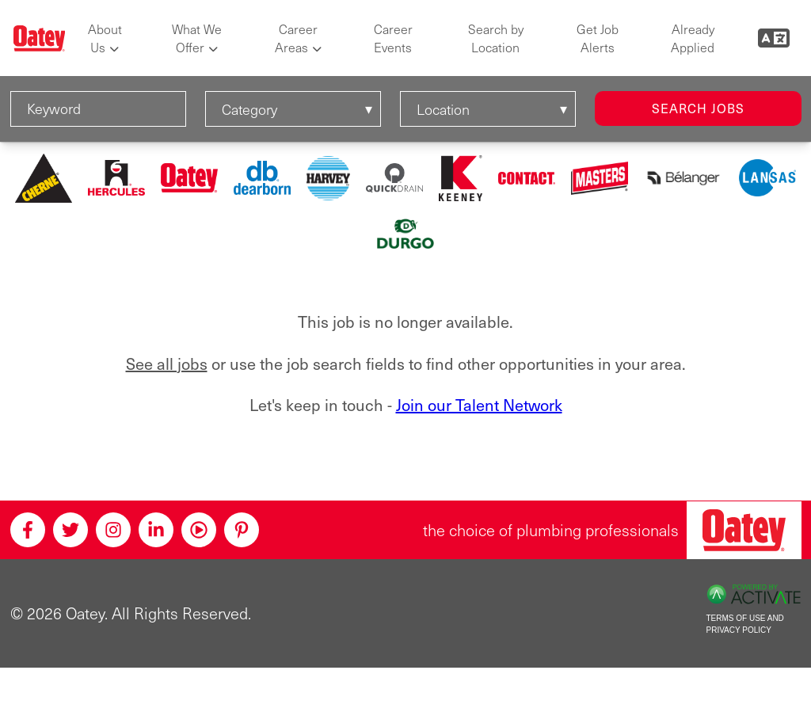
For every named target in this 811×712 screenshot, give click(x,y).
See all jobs (167, 363)
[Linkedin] (156, 529)
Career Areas (296, 38)
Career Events (393, 38)
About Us (105, 38)
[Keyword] (98, 109)
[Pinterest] (241, 529)
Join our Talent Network (479, 405)
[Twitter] (70, 529)
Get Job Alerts (598, 38)
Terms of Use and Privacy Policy (745, 624)
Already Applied (692, 38)
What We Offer (197, 38)
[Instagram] (113, 529)
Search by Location (496, 38)
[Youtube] (198, 529)
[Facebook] (27, 529)
